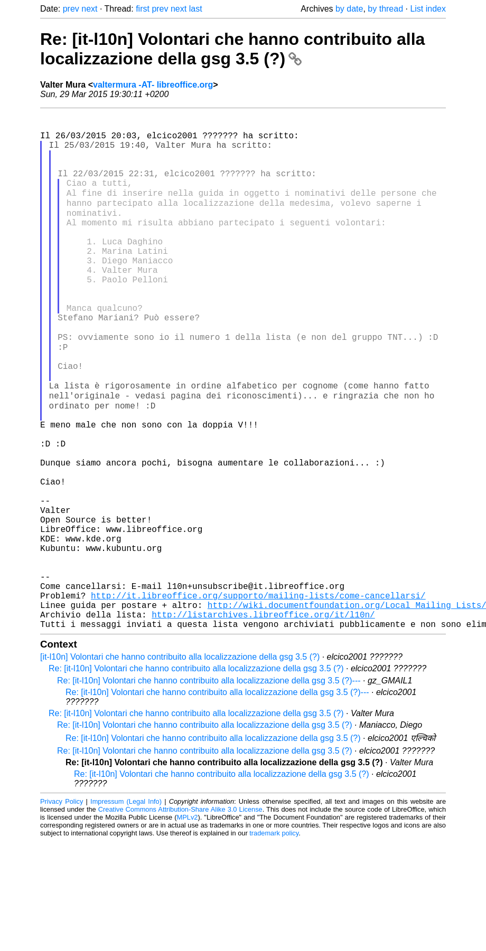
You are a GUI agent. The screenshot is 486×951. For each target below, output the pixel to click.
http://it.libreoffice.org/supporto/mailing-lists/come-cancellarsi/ (258, 699)
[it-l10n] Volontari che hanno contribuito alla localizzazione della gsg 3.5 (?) (180, 766)
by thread (385, 8)
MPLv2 (187, 927)
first (142, 8)
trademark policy (273, 943)
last (195, 8)
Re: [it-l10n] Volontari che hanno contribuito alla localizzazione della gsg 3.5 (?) (232, 49)
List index (428, 8)
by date (349, 8)
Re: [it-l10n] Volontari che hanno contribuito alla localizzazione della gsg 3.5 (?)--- (209, 790)
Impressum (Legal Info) (126, 911)
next (89, 8)
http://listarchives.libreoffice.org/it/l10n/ (263, 722)
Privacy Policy (61, 911)
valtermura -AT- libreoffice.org (153, 84)
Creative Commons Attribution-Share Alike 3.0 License (180, 919)
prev (71, 8)
